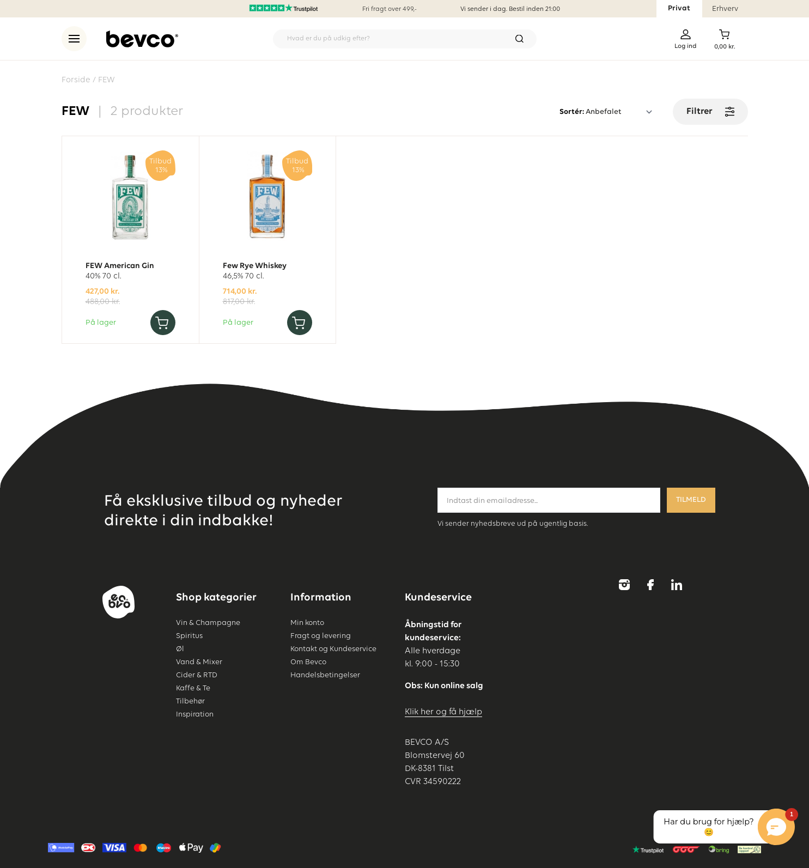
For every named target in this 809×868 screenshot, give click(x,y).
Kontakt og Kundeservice (333, 649)
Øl (180, 649)
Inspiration (195, 714)
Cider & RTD (196, 675)
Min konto (307, 623)
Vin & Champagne (208, 623)
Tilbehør (190, 701)
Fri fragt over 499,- (389, 9)
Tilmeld (691, 500)
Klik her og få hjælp (443, 712)
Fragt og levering (320, 636)
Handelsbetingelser (325, 675)
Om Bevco (308, 662)
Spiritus (189, 636)
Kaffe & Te (193, 688)
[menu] (74, 38)
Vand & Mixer (199, 662)
